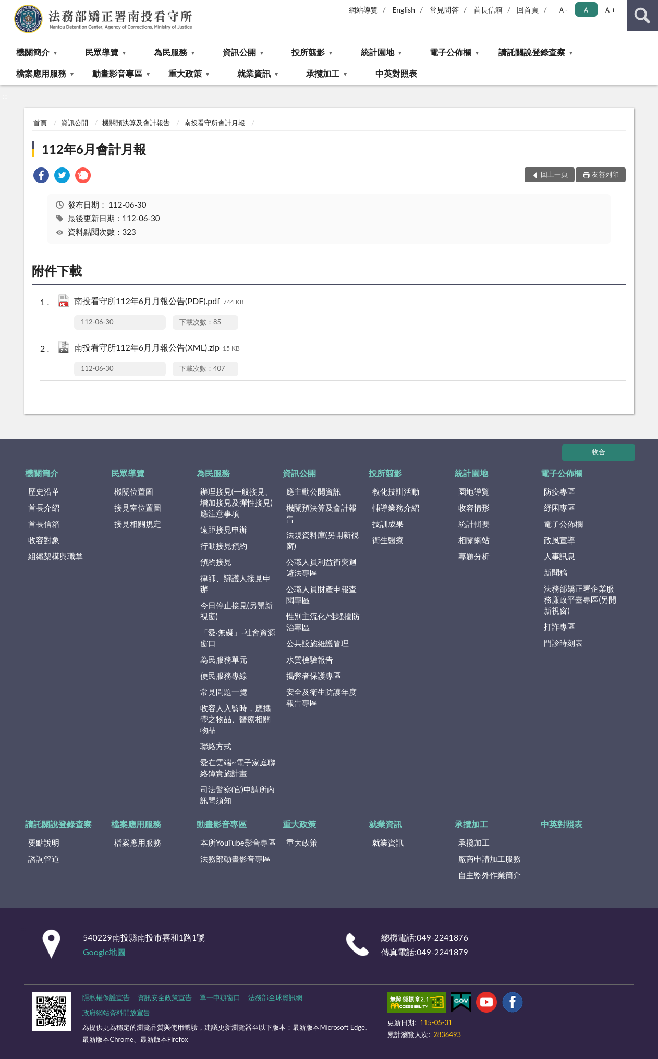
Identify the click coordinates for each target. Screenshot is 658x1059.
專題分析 (474, 556)
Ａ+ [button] (609, 9)
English (403, 9)
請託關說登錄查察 (531, 52)
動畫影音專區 (117, 73)
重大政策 (185, 73)
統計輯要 (474, 523)
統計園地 (377, 52)
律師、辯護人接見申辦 (235, 583)
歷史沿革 (43, 491)
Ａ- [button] (563, 9)
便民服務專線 (223, 675)
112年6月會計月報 (94, 149)
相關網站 (474, 540)
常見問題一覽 (223, 691)
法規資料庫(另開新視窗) (322, 540)
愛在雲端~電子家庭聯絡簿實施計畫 (237, 767)
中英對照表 (396, 73)
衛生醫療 (388, 540)
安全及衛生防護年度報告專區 (321, 697)
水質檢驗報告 (309, 659)
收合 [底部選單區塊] (598, 452)
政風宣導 (559, 540)
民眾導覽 (101, 52)
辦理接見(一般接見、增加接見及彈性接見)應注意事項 (236, 502)
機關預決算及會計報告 (136, 122)
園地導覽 (474, 491)
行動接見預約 (223, 545)
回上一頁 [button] (554, 174)
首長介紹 (43, 507)
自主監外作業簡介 (489, 875)
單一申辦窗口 (220, 997)
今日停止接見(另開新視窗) (236, 610)
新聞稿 (555, 572)
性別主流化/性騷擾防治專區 (323, 621)
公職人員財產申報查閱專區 (321, 594)
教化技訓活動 (395, 491)
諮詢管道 (43, 858)
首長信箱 (488, 9)
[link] (41, 176)
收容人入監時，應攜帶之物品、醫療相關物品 (235, 719)
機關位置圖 (133, 491)
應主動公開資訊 (313, 491)
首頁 (40, 122)
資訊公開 (239, 52)
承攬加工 (322, 73)
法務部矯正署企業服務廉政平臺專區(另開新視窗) (580, 599)
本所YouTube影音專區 (238, 842)
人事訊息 (559, 556)
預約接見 (215, 562)
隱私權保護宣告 (106, 997)
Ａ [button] (586, 9)
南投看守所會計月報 (214, 122)
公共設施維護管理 (317, 643)
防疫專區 (559, 491)
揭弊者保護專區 (313, 675)
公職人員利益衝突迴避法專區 (321, 567)
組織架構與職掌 (55, 556)
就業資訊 (254, 73)
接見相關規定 (137, 523)
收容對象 (43, 540)
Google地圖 (104, 952)
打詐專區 (559, 626)
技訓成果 (388, 523)
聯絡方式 (215, 746)
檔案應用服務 (41, 73)
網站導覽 (363, 9)
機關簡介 (33, 52)
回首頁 (528, 9)
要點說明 (43, 842)
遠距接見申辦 (223, 529)
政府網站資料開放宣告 (116, 1012)
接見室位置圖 (137, 507)
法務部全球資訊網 (275, 997)
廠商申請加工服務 (489, 858)
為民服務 (170, 52)
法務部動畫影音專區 (235, 858)
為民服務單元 (223, 659)
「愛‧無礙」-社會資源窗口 (238, 638)
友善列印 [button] (605, 174)
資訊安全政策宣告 (165, 997)
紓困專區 (559, 507)
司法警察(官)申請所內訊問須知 (237, 795)
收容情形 (474, 507)
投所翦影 (308, 52)
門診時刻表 (563, 642)
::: (8, 8)
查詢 (642, 15)
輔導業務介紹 (395, 507)
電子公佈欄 (450, 52)
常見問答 (444, 9)
